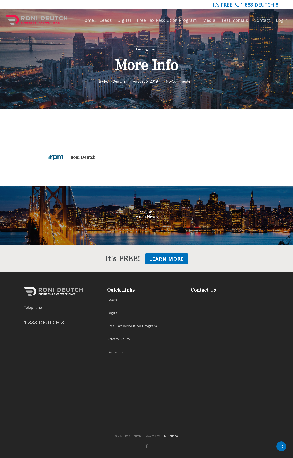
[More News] (146, 215)
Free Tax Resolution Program (132, 326)
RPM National (169, 436)
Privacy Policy (118, 339)
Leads (112, 300)
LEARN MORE (166, 258)
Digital (112, 313)
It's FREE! (245, 4)
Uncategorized (146, 49)
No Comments (178, 81)
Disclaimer (116, 352)
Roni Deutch (114, 81)
